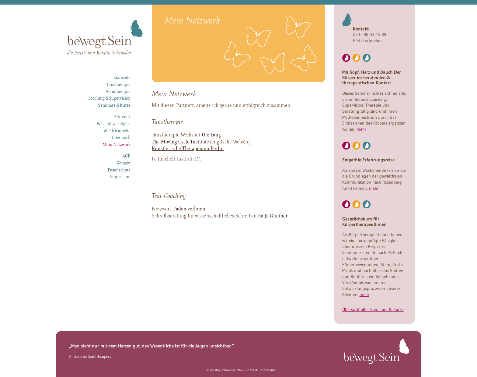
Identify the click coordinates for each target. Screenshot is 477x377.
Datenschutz (119, 170)
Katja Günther (272, 216)
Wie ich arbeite (117, 130)
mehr (361, 129)
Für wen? (122, 116)
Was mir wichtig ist (114, 123)
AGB (126, 156)
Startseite (122, 77)
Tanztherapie (118, 84)
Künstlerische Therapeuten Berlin (188, 148)
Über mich (121, 137)
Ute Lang (211, 135)
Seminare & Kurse (114, 105)
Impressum (120, 176)
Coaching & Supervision (109, 98)
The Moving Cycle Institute (180, 142)
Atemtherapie (118, 91)
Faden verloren (189, 209)
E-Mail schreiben (368, 40)
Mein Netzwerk (117, 144)
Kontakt (124, 163)
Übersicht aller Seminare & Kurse (373, 309)
